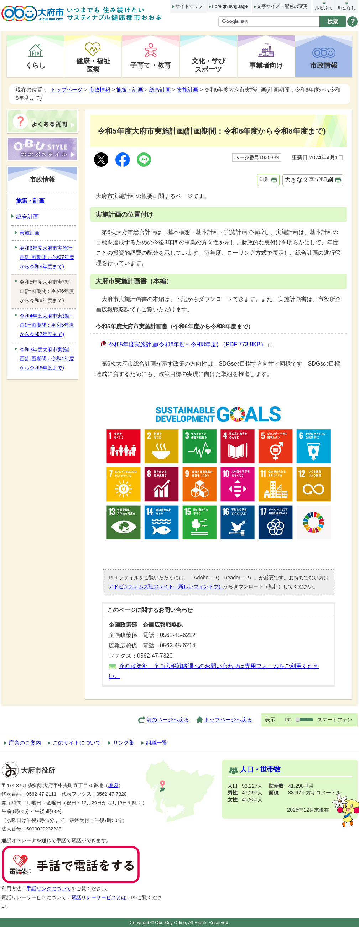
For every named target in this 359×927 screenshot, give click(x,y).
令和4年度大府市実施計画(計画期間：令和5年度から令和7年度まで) (47, 325)
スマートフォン (334, 720)
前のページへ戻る (167, 719)
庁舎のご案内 (25, 743)
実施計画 (187, 90)
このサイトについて (77, 743)
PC (288, 720)
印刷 (264, 179)
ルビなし (346, 7)
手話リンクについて (48, 888)
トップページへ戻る (228, 719)
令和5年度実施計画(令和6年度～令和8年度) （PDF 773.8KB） (190, 344)
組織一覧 (156, 743)
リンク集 (123, 743)
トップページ (67, 90)
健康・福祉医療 (93, 65)
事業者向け (266, 65)
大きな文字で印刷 (309, 179)
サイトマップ (189, 6)
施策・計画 (129, 90)
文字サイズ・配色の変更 (282, 6)
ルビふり (324, 7)
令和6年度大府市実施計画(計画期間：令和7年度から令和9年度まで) (47, 257)
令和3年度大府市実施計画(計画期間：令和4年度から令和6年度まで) (47, 359)
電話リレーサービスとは (101, 897)
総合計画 (160, 90)
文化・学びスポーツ (208, 65)
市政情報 (323, 65)
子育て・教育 (150, 65)
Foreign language (230, 6)
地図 (113, 785)
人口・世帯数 (260, 769)
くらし (35, 65)
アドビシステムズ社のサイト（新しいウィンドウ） (166, 586)
